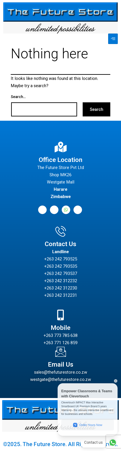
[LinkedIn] (54, 210)
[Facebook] (42, 210)
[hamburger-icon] (113, 39)
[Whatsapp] (66, 210)
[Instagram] (77, 210)
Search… (18, 96)
